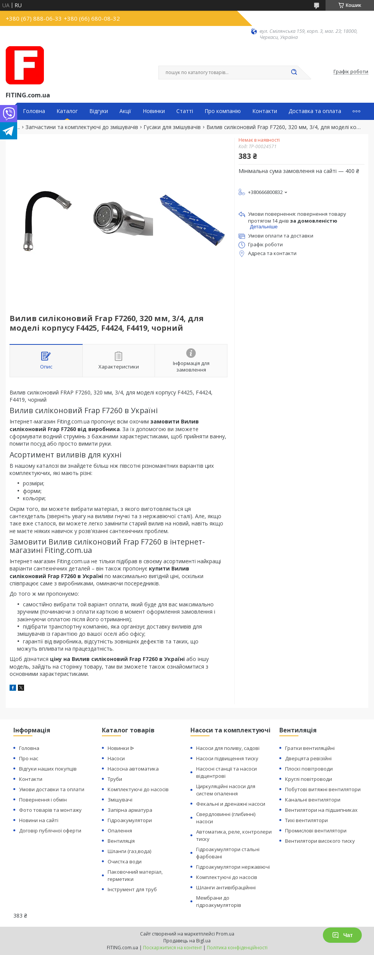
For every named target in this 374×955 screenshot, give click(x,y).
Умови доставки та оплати (51, 789)
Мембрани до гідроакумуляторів (218, 901)
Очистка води (125, 861)
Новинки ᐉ (121, 748)
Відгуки (98, 111)
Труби (115, 779)
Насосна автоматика (133, 768)
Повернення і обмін (43, 799)
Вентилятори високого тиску (320, 840)
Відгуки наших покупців (48, 768)
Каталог (67, 111)
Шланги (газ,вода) (129, 851)
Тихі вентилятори (306, 820)
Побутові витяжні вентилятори (323, 789)
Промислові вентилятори (316, 830)
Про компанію (223, 111)
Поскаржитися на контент (172, 947)
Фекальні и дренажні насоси (230, 803)
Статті (184, 111)
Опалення (120, 830)
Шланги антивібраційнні (226, 887)
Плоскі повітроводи (309, 768)
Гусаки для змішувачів (172, 127)
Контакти (264, 111)
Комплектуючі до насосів (138, 789)
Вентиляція (121, 840)
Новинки (154, 111)
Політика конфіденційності (237, 947)
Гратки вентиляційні (310, 748)
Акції (125, 111)
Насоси (116, 758)
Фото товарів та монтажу (50, 809)
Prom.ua (225, 934)
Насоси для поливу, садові (228, 748)
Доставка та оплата (315, 111)
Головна (34, 111)
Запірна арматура (130, 809)
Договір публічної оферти (50, 830)
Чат (342, 935)
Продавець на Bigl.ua (187, 940)
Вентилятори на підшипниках (321, 809)
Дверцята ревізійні (308, 758)
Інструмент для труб (132, 889)
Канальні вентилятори (312, 799)
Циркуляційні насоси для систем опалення (225, 790)
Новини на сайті (38, 820)
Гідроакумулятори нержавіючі (233, 866)
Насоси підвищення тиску (227, 758)
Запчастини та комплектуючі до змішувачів (82, 127)
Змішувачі (120, 799)
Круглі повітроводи (308, 779)
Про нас (28, 758)
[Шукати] (293, 72)
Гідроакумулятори (130, 820)
